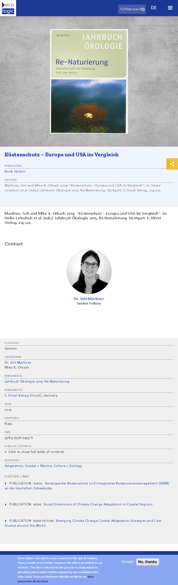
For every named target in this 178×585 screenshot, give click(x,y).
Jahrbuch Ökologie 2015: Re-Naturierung (37, 381)
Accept (127, 564)
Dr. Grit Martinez (18, 362)
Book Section (15, 171)
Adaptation (14, 466)
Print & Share (172, 164)
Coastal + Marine (38, 466)
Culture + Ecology (68, 466)
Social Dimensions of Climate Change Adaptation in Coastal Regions (98, 504)
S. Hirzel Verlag (17, 395)
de (154, 8)
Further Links (17, 476)
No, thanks (147, 564)
